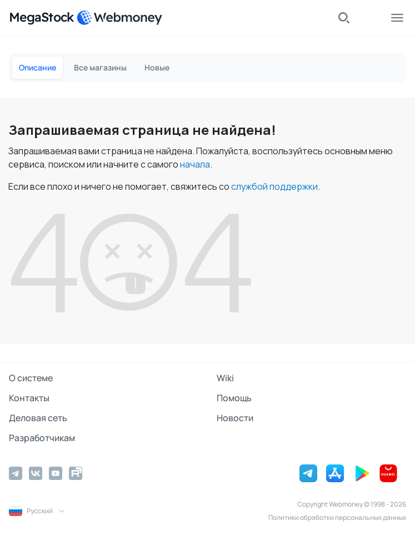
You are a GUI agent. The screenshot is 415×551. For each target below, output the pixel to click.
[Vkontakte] (35, 473)
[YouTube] (55, 473)
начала (195, 164)
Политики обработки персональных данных (337, 517)
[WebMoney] (119, 17)
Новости (235, 418)
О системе (31, 378)
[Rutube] (75, 473)
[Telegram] (15, 473)
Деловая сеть (38, 418)
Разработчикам (42, 438)
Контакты (29, 398)
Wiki (225, 378)
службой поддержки (274, 186)
